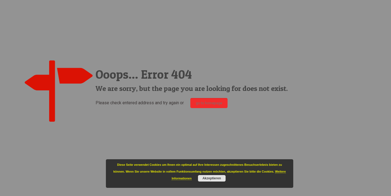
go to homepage (209, 103)
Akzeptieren (212, 178)
